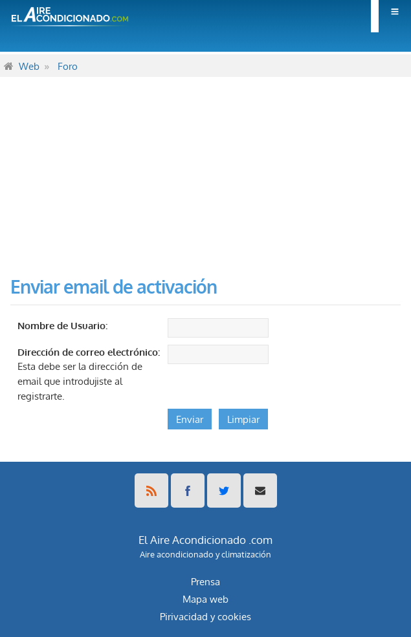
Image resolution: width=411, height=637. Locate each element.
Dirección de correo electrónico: (88, 351)
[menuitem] (391, 16)
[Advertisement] (205, 167)
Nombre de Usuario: (62, 325)
